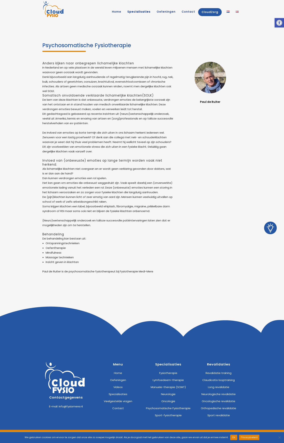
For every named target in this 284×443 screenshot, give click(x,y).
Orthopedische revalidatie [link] (218, 408)
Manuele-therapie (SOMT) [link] (168, 387)
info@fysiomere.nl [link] (71, 406)
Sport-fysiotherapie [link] (168, 415)
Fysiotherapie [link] (168, 373)
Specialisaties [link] (118, 394)
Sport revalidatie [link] (218, 415)
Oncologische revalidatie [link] (218, 401)
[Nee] (279, 437)
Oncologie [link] (168, 401)
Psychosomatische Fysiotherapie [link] (168, 408)
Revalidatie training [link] (218, 373)
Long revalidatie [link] (218, 387)
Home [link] (118, 373)
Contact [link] (118, 408)
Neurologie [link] (168, 394)
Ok (233, 437)
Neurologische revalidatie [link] (218, 394)
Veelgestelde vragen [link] (118, 401)
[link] (279, 22)
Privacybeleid (249, 437)
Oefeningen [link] (118, 380)
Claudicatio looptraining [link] (218, 380)
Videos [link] (118, 387)
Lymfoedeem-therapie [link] (168, 380)
